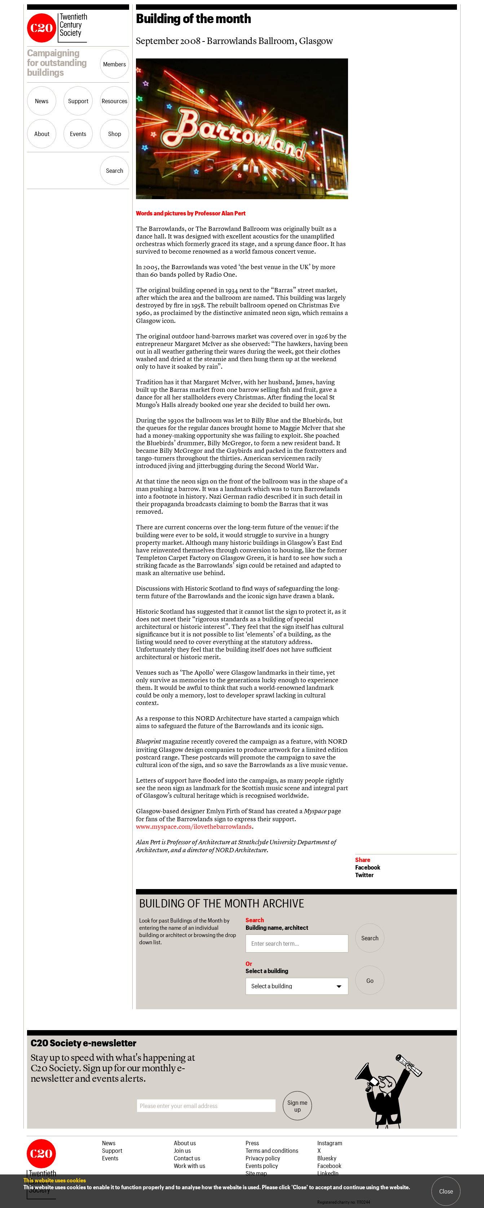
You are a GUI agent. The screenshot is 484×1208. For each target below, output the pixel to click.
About (41, 133)
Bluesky (326, 1157)
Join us (182, 1150)
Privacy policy (263, 1157)
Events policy (262, 1165)
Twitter (364, 874)
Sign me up (297, 1105)
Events (78, 133)
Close (446, 1191)
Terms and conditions (272, 1150)
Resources (114, 100)
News (41, 100)
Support (78, 100)
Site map (256, 1173)
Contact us (187, 1157)
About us (185, 1142)
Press (252, 1142)
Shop (114, 133)
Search (114, 170)
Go (370, 980)
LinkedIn (328, 1173)
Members (114, 63)
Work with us (189, 1165)
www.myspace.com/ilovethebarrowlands (194, 826)
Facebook (367, 867)
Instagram (329, 1142)
